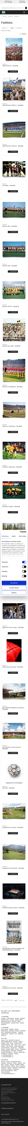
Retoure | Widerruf (7, 1091)
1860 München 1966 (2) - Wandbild (12, 146)
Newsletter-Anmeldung (8, 1092)
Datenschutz (5, 1097)
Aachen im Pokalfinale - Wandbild (12, 386)
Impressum (4, 1094)
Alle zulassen (14, 583)
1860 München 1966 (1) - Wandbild (12, 105)
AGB (2, 1095)
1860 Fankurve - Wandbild (10, 65)
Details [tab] (14, 536)
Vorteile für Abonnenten (8, 1089)
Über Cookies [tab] (22, 536)
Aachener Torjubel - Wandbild (11, 506)
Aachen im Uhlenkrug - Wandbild (12, 426)
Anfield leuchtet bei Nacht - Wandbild (13, 907)
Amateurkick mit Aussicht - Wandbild (13, 868)
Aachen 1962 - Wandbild (9, 226)
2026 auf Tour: (22, 1)
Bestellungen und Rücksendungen (13, 1121)
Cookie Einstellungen (7, 1100)
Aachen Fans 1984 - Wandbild (11, 346)
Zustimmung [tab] (5, 536)
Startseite (4, 16)
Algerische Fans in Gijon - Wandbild (13, 627)
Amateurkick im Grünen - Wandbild (12, 827)
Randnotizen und (8, 1)
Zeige (12, 28)
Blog (2, 1121)
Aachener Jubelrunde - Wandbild (12, 467)
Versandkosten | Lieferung (9, 1088)
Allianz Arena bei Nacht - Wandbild (12, 667)
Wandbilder (10, 16)
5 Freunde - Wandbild (8, 185)
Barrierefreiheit (6, 1098)
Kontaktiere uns (5, 1123)
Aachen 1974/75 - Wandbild (10, 306)
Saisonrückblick (22, 2)
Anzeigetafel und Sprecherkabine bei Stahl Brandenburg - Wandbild (13, 949)
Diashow (23, 33)
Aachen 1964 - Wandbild (9, 266)
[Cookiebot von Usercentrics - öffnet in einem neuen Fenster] (20, 532)
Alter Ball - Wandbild (8, 788)
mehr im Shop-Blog (8, 2)
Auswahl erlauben (14, 587)
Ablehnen (14, 592)
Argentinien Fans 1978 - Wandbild (12, 988)
